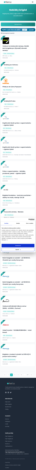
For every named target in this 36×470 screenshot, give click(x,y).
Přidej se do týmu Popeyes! (12, 87)
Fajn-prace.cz (8, 441)
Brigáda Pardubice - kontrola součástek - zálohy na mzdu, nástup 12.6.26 (17, 196)
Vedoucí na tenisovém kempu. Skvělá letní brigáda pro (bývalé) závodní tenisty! (16, 48)
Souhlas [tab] (6, 223)
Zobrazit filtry (18, 24)
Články (7, 409)
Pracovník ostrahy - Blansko (13, 212)
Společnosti (8, 406)
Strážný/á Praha (9, 101)
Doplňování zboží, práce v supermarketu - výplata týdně (17, 124)
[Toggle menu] (32, 2)
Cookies (7, 467)
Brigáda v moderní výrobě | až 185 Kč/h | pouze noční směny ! (17, 355)
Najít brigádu (8, 404)
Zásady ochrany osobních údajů (12, 465)
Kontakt (7, 426)
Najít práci (7, 402)
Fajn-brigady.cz (9, 436)
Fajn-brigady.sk (9, 438)
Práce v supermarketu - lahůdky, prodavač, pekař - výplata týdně (14, 172)
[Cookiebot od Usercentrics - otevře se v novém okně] (28, 219)
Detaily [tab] (18, 223)
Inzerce (7, 419)
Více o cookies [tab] (29, 223)
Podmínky (7, 462)
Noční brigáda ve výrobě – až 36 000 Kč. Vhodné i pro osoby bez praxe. (16, 259)
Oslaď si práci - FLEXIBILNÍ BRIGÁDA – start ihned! (17, 331)
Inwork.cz (7, 443)
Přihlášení (7, 421)
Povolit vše (18, 245)
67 (27, 375)
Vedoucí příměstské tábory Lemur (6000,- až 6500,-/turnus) (14, 307)
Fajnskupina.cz (8, 446)
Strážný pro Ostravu (11, 65)
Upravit (18, 249)
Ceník (6, 424)
